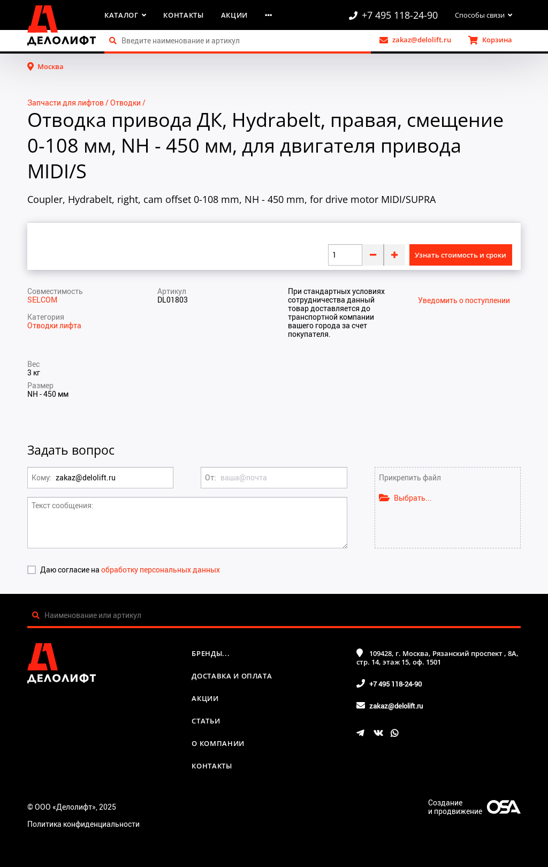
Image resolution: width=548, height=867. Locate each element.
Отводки (125, 102)
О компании (218, 743)
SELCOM (42, 300)
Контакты (183, 15)
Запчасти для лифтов (65, 102)
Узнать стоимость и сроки (460, 255)
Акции (234, 15)
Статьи (206, 721)
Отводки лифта (54, 325)
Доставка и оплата (232, 676)
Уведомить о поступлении (464, 300)
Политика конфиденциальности (83, 824)
